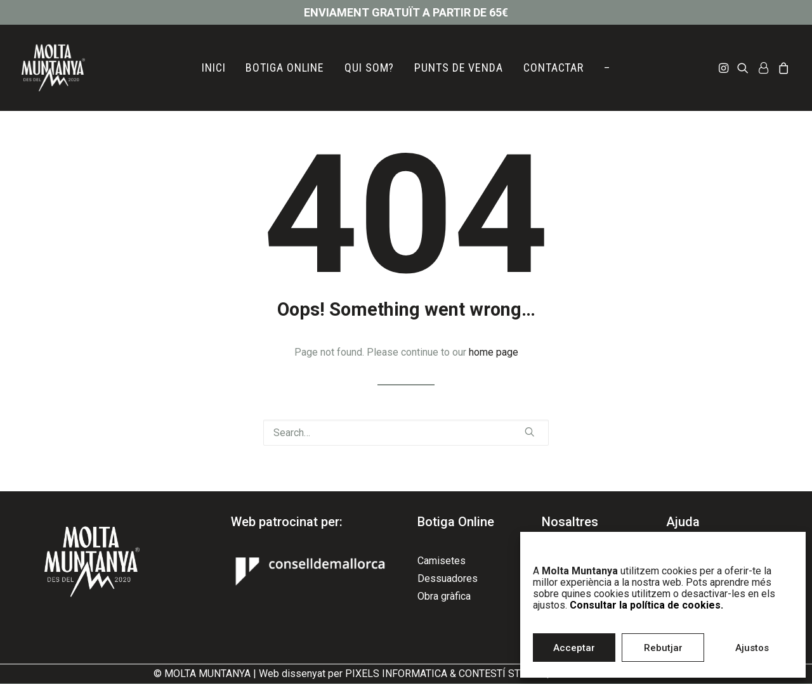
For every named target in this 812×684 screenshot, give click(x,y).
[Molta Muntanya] (53, 68)
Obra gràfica (444, 596)
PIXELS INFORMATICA (396, 674)
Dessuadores (447, 578)
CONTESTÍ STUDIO (501, 674)
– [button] (607, 67)
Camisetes (441, 561)
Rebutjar (663, 648)
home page (493, 352)
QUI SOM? (369, 67)
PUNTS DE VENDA (458, 67)
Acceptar (574, 648)
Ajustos (752, 648)
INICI (214, 67)
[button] (725, 68)
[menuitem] (214, 68)
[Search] (406, 433)
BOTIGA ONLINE (285, 67)
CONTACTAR (553, 67)
